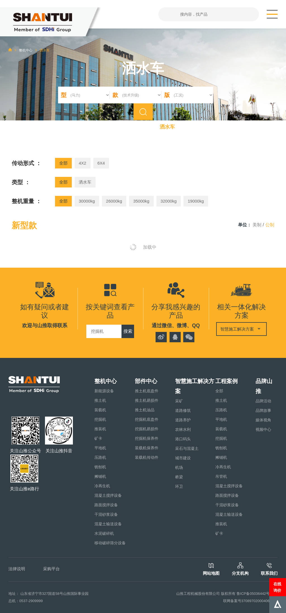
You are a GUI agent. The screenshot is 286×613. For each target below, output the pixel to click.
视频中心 (263, 429)
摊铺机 (100, 476)
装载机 (100, 410)
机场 (179, 467)
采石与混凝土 (187, 448)
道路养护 (183, 420)
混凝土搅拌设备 (108, 495)
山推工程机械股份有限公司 (198, 593)
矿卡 (98, 438)
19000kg (196, 201)
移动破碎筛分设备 (110, 543)
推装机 (100, 429)
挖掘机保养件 (146, 438)
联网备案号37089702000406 (246, 601)
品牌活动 (263, 401)
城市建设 (183, 458)
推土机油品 (144, 410)
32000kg (169, 201)
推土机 (100, 400)
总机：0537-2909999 (25, 601)
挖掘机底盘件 (146, 419)
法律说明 (16, 568)
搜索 (127, 331)
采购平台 (51, 568)
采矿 (179, 401)
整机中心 (25, 50)
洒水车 (85, 182)
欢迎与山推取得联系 (44, 325)
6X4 (101, 163)
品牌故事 (263, 410)
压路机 (100, 457)
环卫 (179, 486)
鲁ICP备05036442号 (253, 593)
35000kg (141, 201)
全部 (63, 163)
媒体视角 (263, 420)
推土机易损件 (146, 400)
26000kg (114, 201)
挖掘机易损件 (146, 429)
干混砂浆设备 (106, 514)
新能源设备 (104, 391)
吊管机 (221, 476)
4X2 (82, 163)
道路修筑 (183, 410)
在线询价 (277, 587)
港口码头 (183, 439)
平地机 (100, 448)
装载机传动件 (146, 457)
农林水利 (183, 429)
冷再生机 (102, 486)
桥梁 (179, 477)
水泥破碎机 (104, 533)
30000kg (87, 201)
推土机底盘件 (146, 391)
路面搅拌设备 (106, 505)
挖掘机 (100, 419)
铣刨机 (100, 467)
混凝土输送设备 (108, 524)
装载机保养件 (146, 448)
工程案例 (226, 381)
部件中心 (146, 381)
